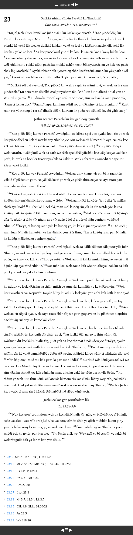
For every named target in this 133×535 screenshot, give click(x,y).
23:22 (10, 478)
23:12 (10, 471)
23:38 (10, 513)
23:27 (10, 492)
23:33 (10, 499)
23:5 (9, 457)
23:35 (10, 506)
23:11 (10, 464)
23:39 (10, 520)
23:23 (10, 485)
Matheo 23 (65, 4)
